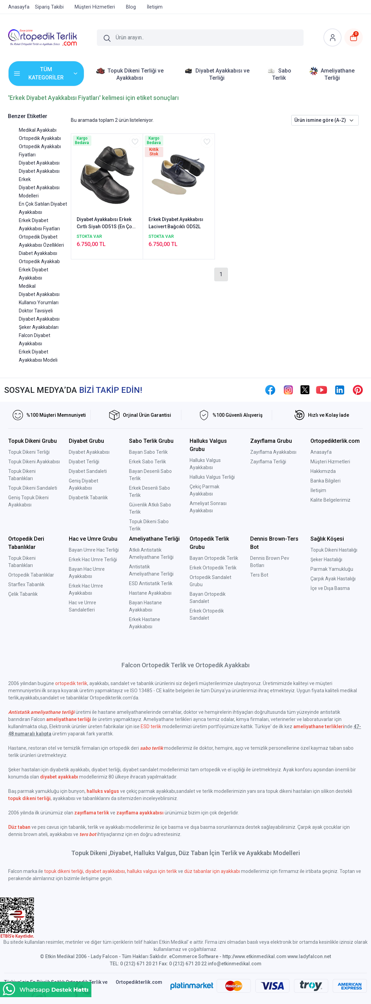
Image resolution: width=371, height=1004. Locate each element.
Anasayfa (321, 452)
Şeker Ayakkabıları (39, 327)
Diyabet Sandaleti (88, 471)
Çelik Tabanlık (23, 594)
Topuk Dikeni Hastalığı (333, 550)
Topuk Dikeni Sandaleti (32, 488)
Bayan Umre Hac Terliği (94, 550)
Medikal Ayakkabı (37, 130)
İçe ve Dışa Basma (330, 588)
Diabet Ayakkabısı (38, 253)
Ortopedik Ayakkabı (40, 138)
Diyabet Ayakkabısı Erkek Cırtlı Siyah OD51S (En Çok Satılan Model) (106, 223)
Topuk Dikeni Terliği (29, 452)
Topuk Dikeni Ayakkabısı (34, 461)
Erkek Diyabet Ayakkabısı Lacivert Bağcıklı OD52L (176, 223)
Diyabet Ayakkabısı (39, 163)
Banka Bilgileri (325, 481)
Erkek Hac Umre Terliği (93, 559)
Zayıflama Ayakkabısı (273, 452)
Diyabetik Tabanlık (88, 497)
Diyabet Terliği (84, 461)
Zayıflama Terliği (268, 461)
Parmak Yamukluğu (331, 569)
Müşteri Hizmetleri (330, 461)
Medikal (27, 286)
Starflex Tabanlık (26, 584)
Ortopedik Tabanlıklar (31, 575)
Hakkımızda (323, 471)
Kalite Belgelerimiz (330, 500)
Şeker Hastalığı (326, 559)
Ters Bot (259, 575)
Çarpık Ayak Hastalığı (333, 578)
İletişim (318, 490)
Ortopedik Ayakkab (39, 261)
